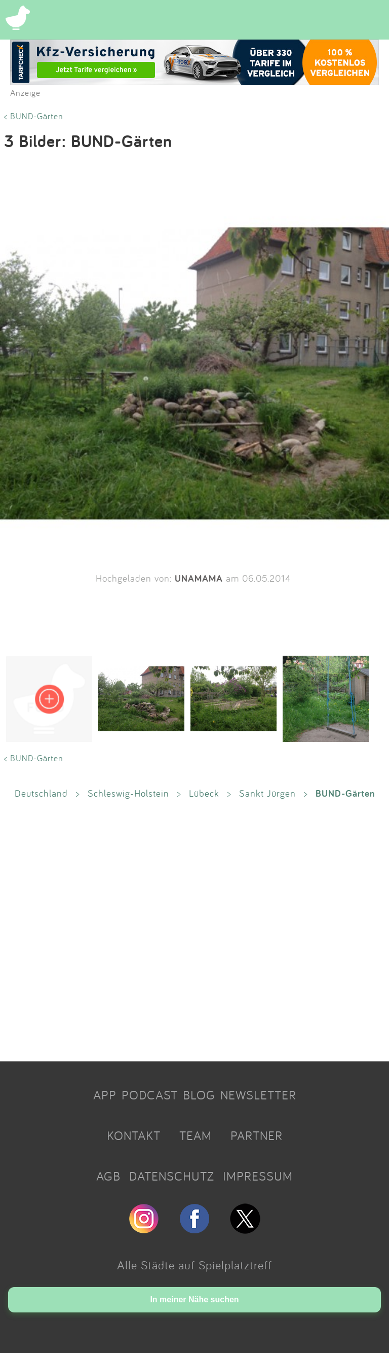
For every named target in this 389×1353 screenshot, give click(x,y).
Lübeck (204, 793)
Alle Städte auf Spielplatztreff (194, 1264)
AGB (108, 1176)
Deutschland (41, 793)
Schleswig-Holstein (128, 793)
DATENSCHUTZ (171, 1176)
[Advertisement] (194, 929)
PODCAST (150, 1095)
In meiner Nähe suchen (194, 1299)
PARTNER (256, 1135)
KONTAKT (134, 1135)
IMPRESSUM (258, 1176)
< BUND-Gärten (33, 116)
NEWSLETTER (258, 1095)
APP (104, 1095)
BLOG (199, 1095)
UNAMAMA (199, 578)
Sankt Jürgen (267, 793)
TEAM (195, 1135)
